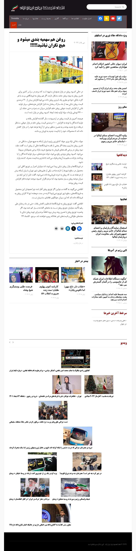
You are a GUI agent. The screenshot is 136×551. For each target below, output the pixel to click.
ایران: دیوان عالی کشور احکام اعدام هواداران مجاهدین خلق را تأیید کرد (109, 65)
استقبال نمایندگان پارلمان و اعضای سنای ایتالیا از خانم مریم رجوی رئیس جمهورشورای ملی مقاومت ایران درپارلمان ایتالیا (109, 232)
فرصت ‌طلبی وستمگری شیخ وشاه (21, 288)
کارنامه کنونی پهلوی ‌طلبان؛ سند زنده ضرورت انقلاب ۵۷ (49, 290)
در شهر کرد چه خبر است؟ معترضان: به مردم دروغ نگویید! (80, 474)
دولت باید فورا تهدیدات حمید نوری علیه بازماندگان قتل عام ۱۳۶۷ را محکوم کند (111, 77)
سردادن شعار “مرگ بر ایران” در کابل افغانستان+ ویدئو (29, 499)
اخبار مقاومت (86, 19)
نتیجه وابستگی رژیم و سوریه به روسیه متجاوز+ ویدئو (71, 499)
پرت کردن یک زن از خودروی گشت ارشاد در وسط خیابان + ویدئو (33, 474)
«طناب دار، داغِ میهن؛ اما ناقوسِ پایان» (74, 288)
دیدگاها (65, 19)
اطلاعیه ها (75, 19)
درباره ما (26, 19)
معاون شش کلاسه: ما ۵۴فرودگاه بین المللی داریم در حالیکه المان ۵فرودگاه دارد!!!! (40, 525)
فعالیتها (35, 19)
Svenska (15, 19)
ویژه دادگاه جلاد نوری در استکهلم (111, 35)
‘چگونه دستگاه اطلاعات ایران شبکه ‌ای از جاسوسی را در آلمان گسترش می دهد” (110, 281)
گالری (56, 19)
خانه (19, 25)
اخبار (13, 25)
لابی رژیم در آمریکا (117, 250)
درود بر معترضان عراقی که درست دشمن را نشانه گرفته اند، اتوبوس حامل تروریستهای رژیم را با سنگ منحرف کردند (50, 448)
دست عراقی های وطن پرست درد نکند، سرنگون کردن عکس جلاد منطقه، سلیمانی (38, 422)
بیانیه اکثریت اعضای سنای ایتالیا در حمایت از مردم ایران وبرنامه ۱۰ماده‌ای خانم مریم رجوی (110, 138)
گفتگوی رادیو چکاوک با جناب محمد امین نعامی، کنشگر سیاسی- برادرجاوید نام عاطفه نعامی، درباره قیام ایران (49, 371)
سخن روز (122, 107)
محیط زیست (46, 19)
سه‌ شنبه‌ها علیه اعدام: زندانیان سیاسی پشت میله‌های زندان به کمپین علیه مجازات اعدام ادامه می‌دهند (109, 297)
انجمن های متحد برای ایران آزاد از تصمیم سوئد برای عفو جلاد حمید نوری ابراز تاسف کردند (109, 91)
